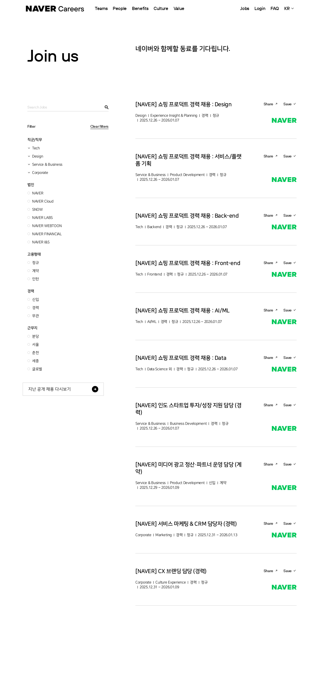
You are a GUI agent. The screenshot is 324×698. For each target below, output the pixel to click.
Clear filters (99, 126)
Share (268, 104)
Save (287, 104)
